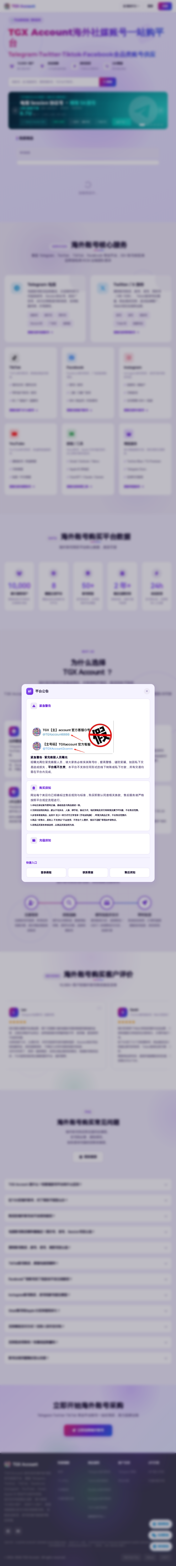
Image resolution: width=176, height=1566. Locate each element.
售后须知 (129, 872)
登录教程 (46, 872)
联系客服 (87, 872)
